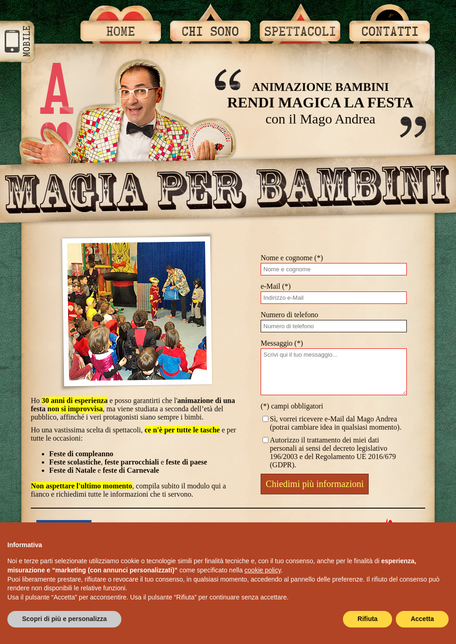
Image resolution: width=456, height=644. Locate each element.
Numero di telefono (289, 315)
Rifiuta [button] (368, 618)
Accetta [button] (422, 618)
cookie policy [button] (263, 570)
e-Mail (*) (276, 286)
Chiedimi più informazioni (315, 484)
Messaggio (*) (282, 343)
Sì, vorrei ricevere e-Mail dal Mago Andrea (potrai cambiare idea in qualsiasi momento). (331, 423)
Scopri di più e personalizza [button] (64, 618)
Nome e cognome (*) (292, 258)
